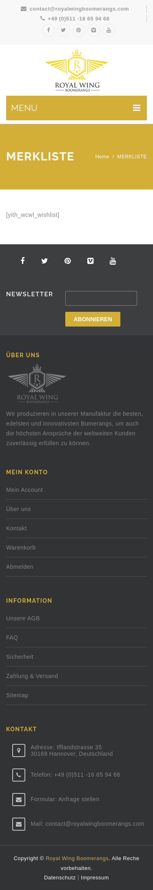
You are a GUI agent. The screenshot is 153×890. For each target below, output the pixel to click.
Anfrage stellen (79, 799)
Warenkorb (20, 547)
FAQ (12, 637)
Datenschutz (61, 877)
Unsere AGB (23, 618)
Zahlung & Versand (32, 676)
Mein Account (24, 490)
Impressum (95, 877)
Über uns (18, 509)
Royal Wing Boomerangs (77, 858)
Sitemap (17, 695)
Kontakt (16, 528)
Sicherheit (19, 656)
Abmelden (19, 566)
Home (102, 157)
